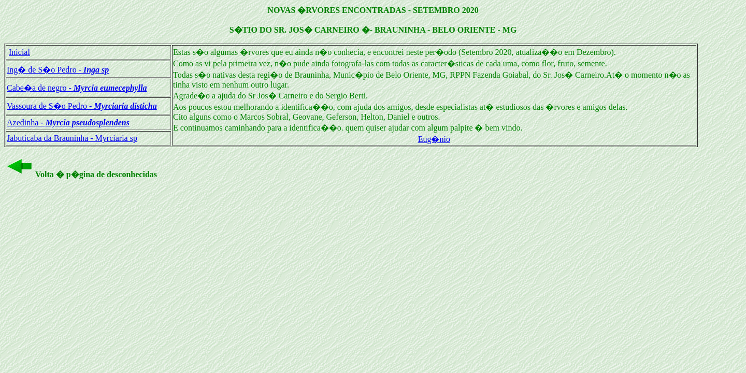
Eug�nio (434, 139)
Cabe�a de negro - (77, 87)
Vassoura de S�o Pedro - (82, 106)
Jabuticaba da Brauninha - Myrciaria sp (72, 138)
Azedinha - (68, 122)
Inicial (19, 52)
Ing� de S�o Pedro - (58, 69)
